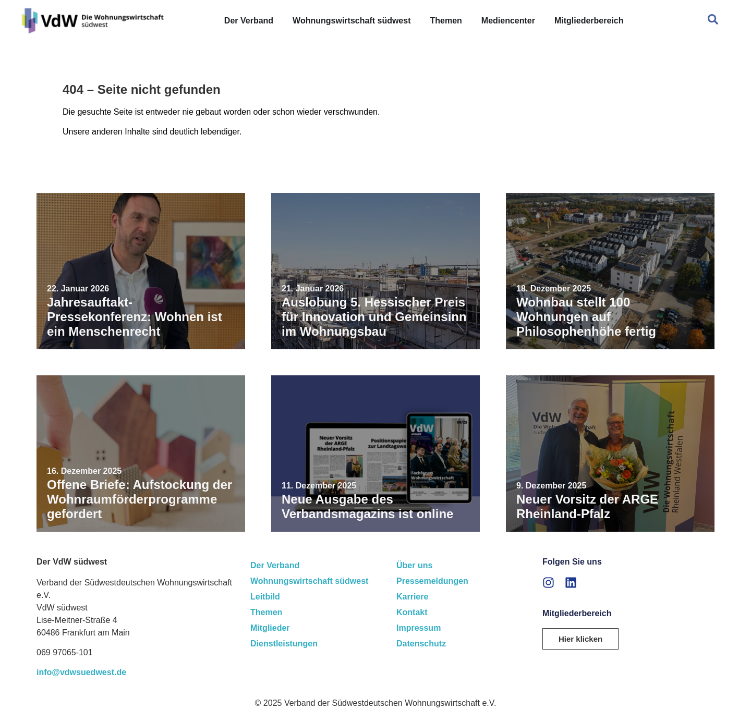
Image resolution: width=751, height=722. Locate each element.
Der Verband (274, 565)
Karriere (412, 596)
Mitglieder (270, 627)
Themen (266, 612)
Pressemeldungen (432, 581)
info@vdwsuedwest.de (81, 672)
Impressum (418, 627)
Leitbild (265, 596)
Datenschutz (421, 643)
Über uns (414, 565)
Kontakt (412, 612)
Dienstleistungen (284, 643)
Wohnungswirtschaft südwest (309, 581)
